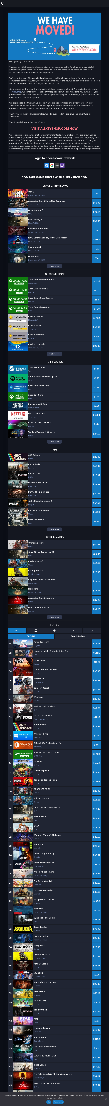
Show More (54, 266)
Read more (58, 1102)
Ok (49, 1102)
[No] (105, 1099)
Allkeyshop (16, 92)
